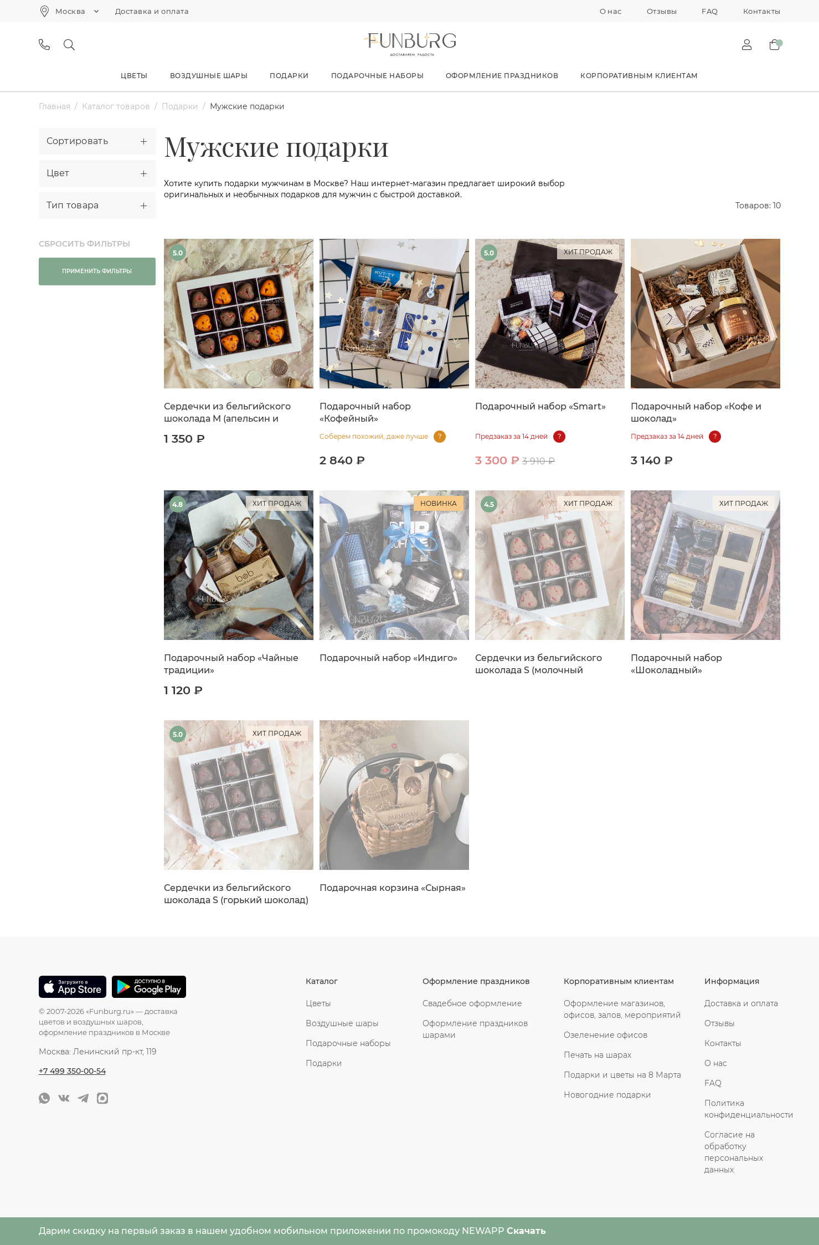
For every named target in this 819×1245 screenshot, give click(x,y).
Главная (54, 106)
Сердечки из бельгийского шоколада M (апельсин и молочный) (227, 418)
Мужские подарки (247, 106)
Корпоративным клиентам (639, 75)
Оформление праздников (502, 75)
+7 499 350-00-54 (72, 1071)
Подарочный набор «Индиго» (388, 658)
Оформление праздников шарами (475, 1029)
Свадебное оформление (472, 1003)
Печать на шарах (597, 1055)
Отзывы (662, 11)
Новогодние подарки (607, 1095)
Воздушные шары (209, 75)
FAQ (710, 11)
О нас (611, 11)
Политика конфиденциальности (742, 1109)
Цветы (134, 75)
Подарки (289, 75)
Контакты (762, 11)
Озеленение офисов (605, 1035)
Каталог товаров (116, 106)
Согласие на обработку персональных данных (733, 1152)
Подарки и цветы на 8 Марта (622, 1075)
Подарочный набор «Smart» (540, 406)
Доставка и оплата (152, 11)
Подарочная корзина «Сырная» (393, 888)
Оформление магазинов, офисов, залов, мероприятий (622, 1009)
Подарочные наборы (377, 75)
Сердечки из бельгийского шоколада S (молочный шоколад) (538, 670)
